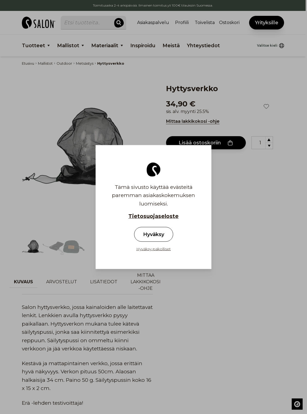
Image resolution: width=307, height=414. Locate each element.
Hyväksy (153, 234)
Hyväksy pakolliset (153, 248)
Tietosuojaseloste (153, 216)
